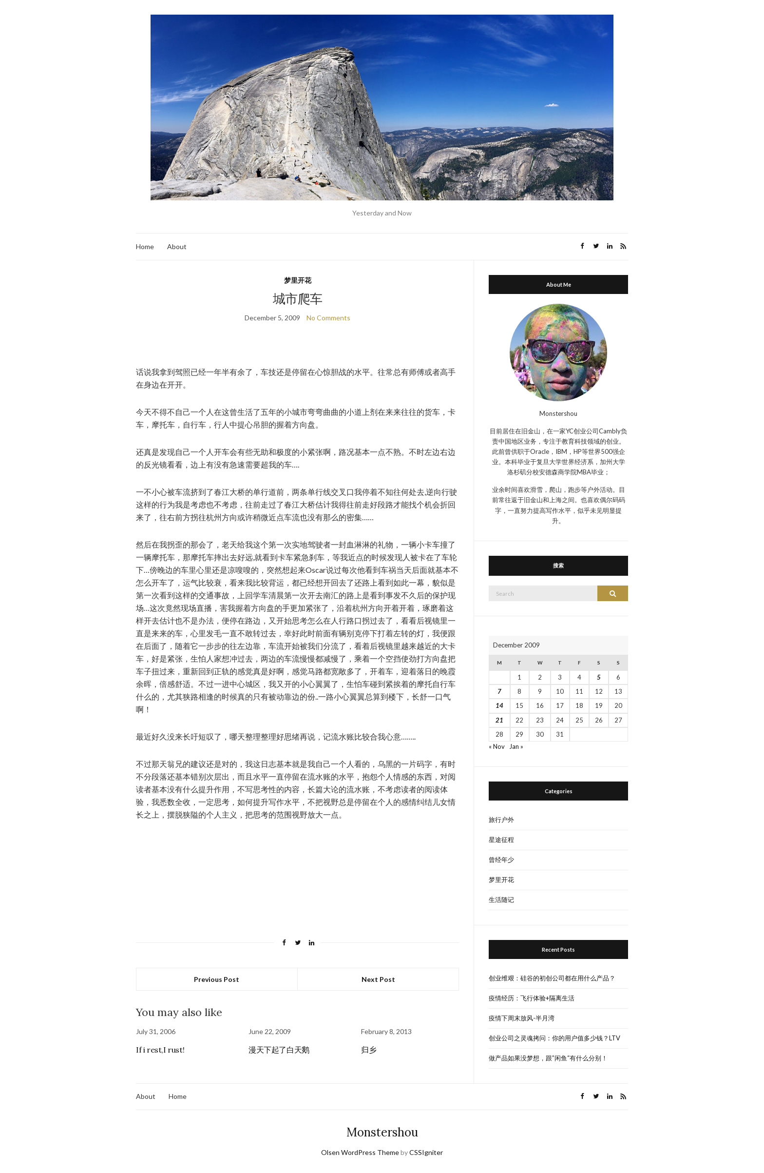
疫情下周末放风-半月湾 (521, 1018)
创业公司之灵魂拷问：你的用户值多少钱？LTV (554, 1038)
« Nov (497, 746)
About (177, 246)
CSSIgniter (426, 1152)
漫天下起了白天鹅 (278, 1050)
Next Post (378, 979)
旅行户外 (501, 819)
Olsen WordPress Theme (360, 1152)
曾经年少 (501, 859)
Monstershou (382, 1132)
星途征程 (501, 839)
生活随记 (501, 899)
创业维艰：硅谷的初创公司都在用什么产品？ (552, 978)
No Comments (328, 317)
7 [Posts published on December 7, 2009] (499, 691)
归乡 (368, 1050)
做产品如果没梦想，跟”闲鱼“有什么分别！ (548, 1058)
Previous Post (216, 979)
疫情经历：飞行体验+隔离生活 (531, 998)
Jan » (516, 746)
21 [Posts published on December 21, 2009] (499, 720)
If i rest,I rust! (160, 1050)
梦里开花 (297, 280)
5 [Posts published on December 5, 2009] (599, 677)
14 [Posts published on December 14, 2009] (499, 705)
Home (145, 246)
